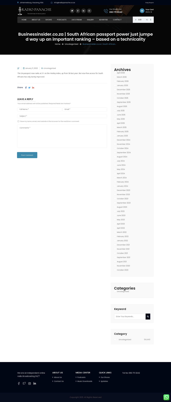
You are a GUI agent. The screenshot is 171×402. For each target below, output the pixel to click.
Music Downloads (84, 381)
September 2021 (123, 257)
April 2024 (121, 173)
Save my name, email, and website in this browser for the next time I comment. (49, 121)
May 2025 (121, 119)
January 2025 (122, 136)
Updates (104, 381)
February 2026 (123, 81)
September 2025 (124, 102)
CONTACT (117, 19)
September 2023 (124, 203)
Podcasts (81, 377)
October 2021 (122, 253)
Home (57, 44)
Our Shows (105, 377)
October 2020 (122, 270)
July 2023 (120, 211)
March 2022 (121, 232)
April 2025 (121, 123)
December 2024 (123, 140)
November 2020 (123, 266)
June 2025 (121, 115)
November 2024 (123, 144)
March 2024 (122, 178)
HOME (24, 19)
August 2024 (122, 157)
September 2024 (124, 152)
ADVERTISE (103, 19)
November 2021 (123, 249)
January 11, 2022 (31, 68)
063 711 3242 (115, 12)
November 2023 (123, 194)
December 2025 (123, 89)
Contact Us (59, 381)
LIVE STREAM (77, 19)
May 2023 (121, 219)
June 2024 (121, 165)
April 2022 (121, 228)
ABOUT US (36, 19)
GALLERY (90, 19)
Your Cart (147, 10)
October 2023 (122, 199)
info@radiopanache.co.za (64, 2)
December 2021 (123, 245)
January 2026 (122, 85)
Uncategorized (71, 44)
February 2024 (123, 182)
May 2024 (121, 169)
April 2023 (121, 224)
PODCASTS (61, 19)
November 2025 (123, 94)
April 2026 (121, 73)
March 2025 (121, 127)
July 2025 (120, 110)
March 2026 (122, 77)
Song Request (149, 2)
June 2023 (121, 215)
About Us (58, 377)
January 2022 (122, 240)
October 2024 (122, 148)
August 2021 (122, 261)
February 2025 (122, 131)
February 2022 (122, 236)
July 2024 (121, 161)
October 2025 (122, 98)
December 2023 (123, 190)
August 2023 (122, 207)
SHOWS (48, 19)
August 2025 (122, 106)
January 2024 (122, 186)
